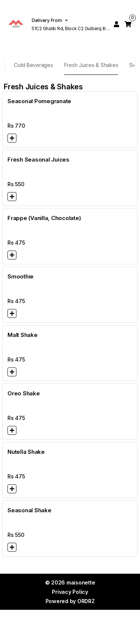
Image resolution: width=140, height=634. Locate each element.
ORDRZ (86, 601)
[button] (11, 138)
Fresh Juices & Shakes (91, 65)
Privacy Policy (70, 592)
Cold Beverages (33, 65)
